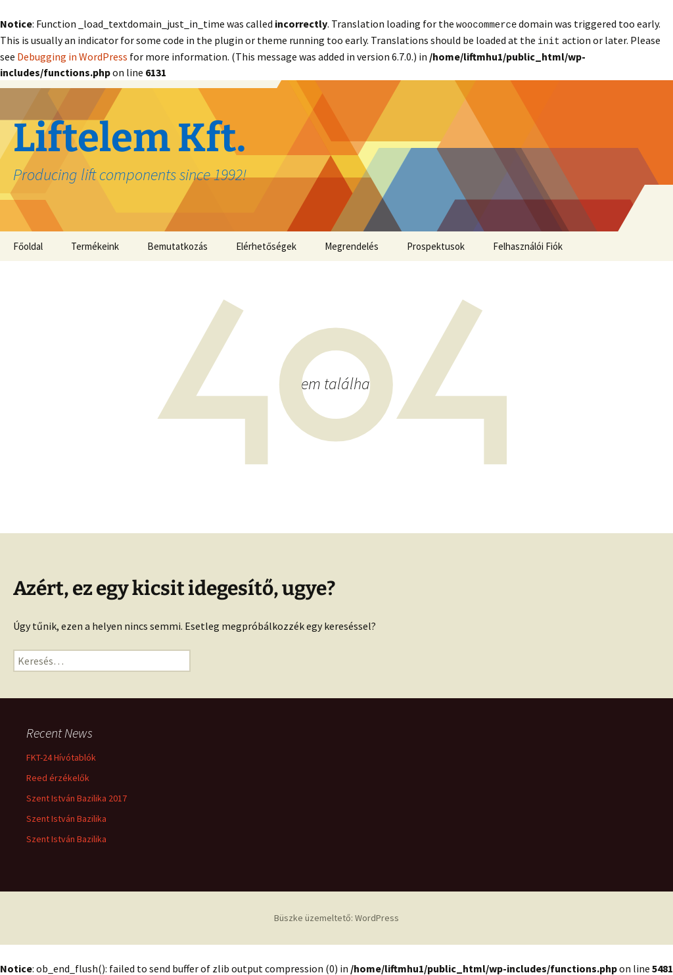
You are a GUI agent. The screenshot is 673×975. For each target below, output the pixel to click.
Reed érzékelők (57, 776)
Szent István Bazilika (66, 817)
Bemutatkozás (177, 245)
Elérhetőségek (266, 245)
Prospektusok (436, 245)
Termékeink (95, 245)
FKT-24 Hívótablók (61, 756)
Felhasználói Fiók (528, 245)
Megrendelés (352, 245)
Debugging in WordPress (72, 55)
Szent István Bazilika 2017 (76, 797)
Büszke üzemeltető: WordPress (336, 916)
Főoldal (28, 245)
